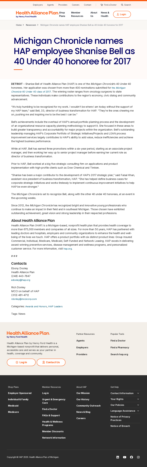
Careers (81, 418)
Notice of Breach (120, 426)
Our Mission (83, 393)
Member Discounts (53, 431)
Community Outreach (88, 405)
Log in (45, 393)
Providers (81, 354)
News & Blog (83, 412)
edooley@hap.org (20, 280)
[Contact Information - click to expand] (124, 393)
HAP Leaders (55, 306)
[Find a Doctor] (109, 4)
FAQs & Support (51, 415)
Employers (82, 347)
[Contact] (87, 4)
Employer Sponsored (19, 393)
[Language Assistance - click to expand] (124, 411)
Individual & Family (18, 399)
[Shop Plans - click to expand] (22, 387)
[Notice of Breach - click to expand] (124, 426)
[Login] (122, 14)
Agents (80, 340)
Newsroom (31, 25)
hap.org (67, 248)
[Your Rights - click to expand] (124, 399)
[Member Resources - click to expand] (56, 387)
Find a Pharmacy (120, 347)
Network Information (54, 437)
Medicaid (13, 405)
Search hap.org (119, 354)
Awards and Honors (36, 306)
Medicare (13, 412)
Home (19, 25)
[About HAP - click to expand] (90, 387)
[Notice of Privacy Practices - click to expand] (124, 418)
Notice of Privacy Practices (120, 418)
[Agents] (50, 4)
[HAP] (37, 14)
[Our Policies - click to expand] (124, 405)
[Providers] (62, 4)
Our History (82, 399)
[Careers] (75, 4)
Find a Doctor (118, 340)
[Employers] (38, 4)
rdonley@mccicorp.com (24, 299)
